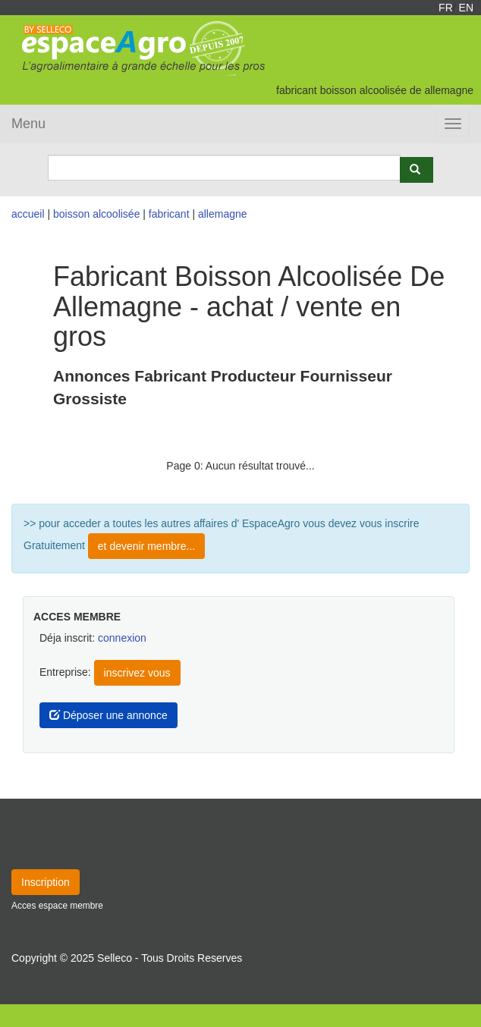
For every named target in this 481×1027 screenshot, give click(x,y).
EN (466, 8)
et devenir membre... (146, 546)
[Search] (224, 168)
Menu (28, 123)
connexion (122, 638)
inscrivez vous (137, 673)
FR (446, 8)
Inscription (45, 882)
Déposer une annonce (108, 715)
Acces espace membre (57, 905)
